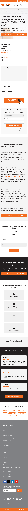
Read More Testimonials (14, 396)
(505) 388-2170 (5, 52)
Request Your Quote (14, 125)
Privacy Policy (18, 504)
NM (8, 9)
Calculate (13, 250)
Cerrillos (13, 410)
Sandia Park (12, 412)
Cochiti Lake (21, 413)
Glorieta (17, 415)
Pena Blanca (21, 410)
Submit (19, 490)
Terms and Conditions (11, 504)
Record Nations (4, 9)
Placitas (5, 412)
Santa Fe (11, 9)
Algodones (6, 410)
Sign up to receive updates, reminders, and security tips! (13, 487)
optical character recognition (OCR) (12, 176)
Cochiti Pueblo (12, 413)
